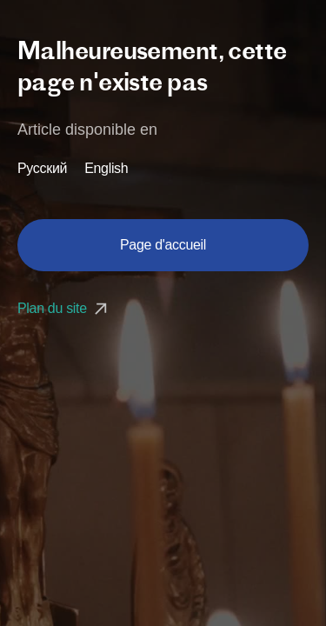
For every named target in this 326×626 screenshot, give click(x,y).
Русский (42, 169)
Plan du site (64, 308)
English (106, 169)
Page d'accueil (163, 244)
